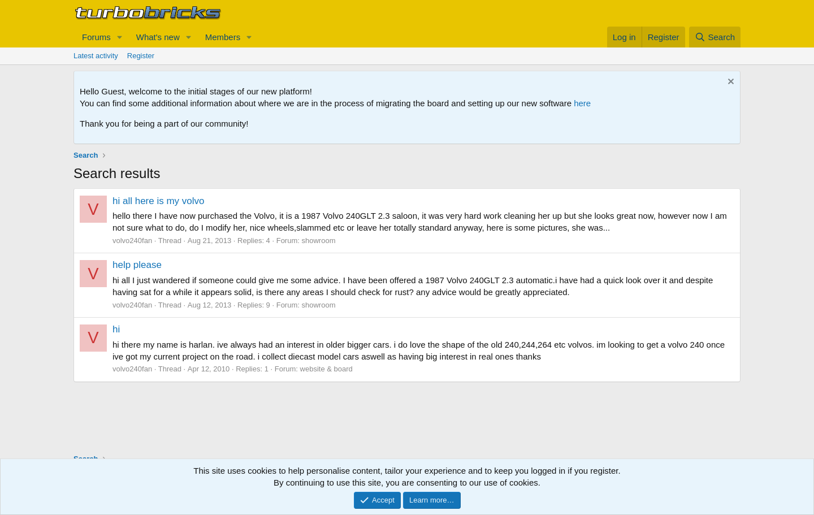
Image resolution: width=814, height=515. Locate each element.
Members (223, 37)
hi (116, 329)
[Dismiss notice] (729, 83)
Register (140, 55)
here (582, 103)
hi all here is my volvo (158, 201)
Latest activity (95, 55)
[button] (120, 37)
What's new (158, 37)
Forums (96, 37)
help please (137, 264)
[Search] (715, 37)
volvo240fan (132, 240)
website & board (326, 369)
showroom (319, 240)
